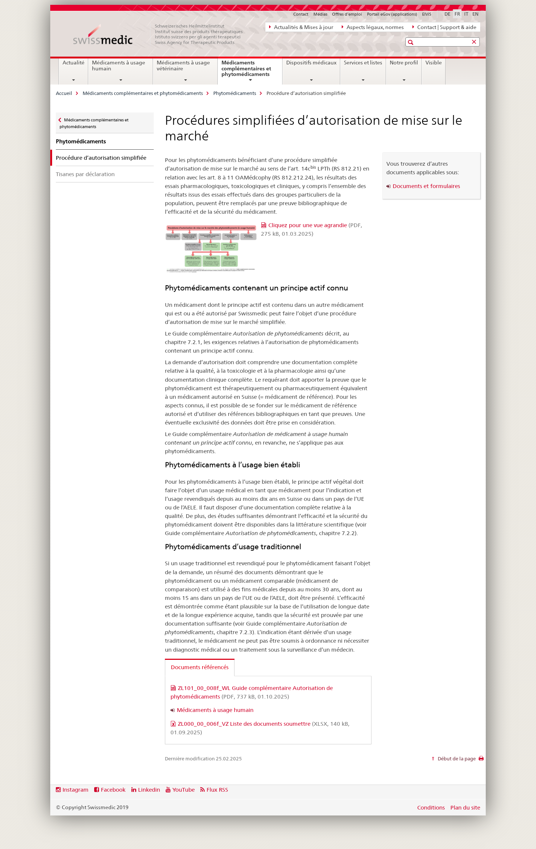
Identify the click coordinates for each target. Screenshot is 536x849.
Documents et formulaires (426, 186)
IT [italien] (466, 14)
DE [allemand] (447, 14)
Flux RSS (217, 789)
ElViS (426, 14)
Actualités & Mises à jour (301, 26)
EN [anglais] (475, 14)
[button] (411, 42)
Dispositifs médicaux (311, 63)
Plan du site (465, 807)
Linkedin (149, 789)
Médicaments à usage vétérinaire (183, 65)
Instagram (76, 789)
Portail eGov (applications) (392, 14)
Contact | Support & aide (444, 26)
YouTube (183, 789)
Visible (433, 63)
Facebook (113, 789)
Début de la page (456, 758)
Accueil (64, 93)
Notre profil (404, 63)
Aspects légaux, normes (373, 26)
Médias (320, 14)
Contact (300, 14)
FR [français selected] (457, 14)
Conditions (431, 807)
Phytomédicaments (234, 93)
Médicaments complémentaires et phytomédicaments (251, 71)
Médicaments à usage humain (118, 65)
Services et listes (363, 63)
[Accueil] (162, 34)
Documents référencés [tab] (200, 667)
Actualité (73, 63)
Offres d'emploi (347, 14)
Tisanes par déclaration (85, 174)
